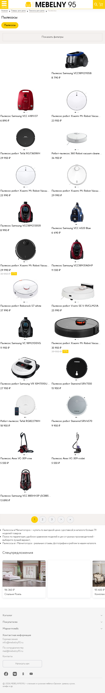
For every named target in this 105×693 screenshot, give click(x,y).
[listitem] (24, 579)
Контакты (8, 656)
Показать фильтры (52, 37)
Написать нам (22, 663)
